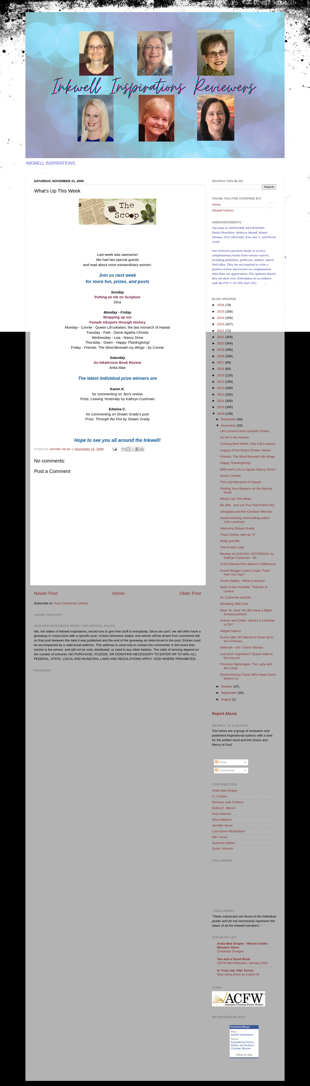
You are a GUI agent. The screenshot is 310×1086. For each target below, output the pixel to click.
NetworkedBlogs (240, 1026)
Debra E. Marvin (224, 808)
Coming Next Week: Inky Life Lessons (247, 444)
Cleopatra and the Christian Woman (246, 511)
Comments (224, 770)
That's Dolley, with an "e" (238, 534)
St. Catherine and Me (235, 597)
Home (118, 593)
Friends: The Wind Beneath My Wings (247, 456)
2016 (221, 369)
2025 (221, 311)
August (226, 699)
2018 (221, 356)
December (229, 419)
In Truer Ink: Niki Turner (235, 970)
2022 (221, 330)
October (227, 686)
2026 (221, 305)
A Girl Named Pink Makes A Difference (248, 564)
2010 (221, 407)
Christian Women (241, 1048)
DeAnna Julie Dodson (228, 802)
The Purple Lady (232, 547)
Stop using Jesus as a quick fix (238, 974)
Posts (221, 762)
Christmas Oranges (230, 951)
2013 (221, 388)
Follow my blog (244, 1055)
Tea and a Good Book (233, 959)
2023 (221, 324)
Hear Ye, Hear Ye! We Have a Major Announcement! (246, 612)
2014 (221, 381)
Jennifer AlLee (222, 825)
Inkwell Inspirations (242, 1034)
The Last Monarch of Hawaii (240, 482)
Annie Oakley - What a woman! (242, 581)
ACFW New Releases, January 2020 (242, 963)
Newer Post (46, 593)
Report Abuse (224, 714)
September (229, 693)
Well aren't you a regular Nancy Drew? (248, 469)
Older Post (190, 593)
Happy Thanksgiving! (235, 463)
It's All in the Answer (234, 437)
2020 (221, 343)
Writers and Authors (242, 1045)
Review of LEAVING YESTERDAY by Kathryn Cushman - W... (247, 555)
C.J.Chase (219, 796)
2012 (221, 394)
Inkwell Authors (223, 210)
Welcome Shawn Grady (237, 528)
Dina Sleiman (221, 814)
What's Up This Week (235, 499)
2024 (221, 318)
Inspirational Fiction (242, 1042)
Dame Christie (230, 476)
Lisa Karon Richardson (228, 831)
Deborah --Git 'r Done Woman (242, 647)
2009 (221, 413)
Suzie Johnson (222, 848)
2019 (221, 349)
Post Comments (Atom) (71, 603)
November (229, 425)
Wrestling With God (234, 604)
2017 (221, 362)
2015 (221, 375)
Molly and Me (230, 541)
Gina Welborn (222, 819)
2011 (221, 401)
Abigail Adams (230, 631)
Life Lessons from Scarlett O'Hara (244, 431)
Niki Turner (220, 837)
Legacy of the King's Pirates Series (245, 450)
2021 (221, 337)
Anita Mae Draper (225, 790)
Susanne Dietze (223, 843)
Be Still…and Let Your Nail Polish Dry (247, 505)
